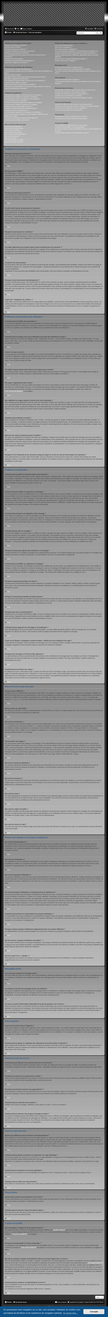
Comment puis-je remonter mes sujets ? (17, 120)
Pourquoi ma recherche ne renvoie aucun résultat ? (70, 92)
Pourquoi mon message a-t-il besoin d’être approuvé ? (21, 118)
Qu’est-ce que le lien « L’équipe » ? (66, 60)
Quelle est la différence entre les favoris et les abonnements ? (74, 104)
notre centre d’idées (27, 1247)
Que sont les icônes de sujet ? (14, 142)
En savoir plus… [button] (70, 1313)
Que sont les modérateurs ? (63, 47)
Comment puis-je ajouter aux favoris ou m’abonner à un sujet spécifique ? (77, 106)
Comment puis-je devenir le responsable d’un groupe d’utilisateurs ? (76, 53)
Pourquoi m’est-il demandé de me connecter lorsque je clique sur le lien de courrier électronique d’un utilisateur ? (27, 87)
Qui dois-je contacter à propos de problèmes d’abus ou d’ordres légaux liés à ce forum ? (78, 129)
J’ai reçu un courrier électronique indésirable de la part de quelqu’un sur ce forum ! (78, 72)
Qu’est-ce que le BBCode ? (13, 126)
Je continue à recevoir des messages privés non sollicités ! (73, 69)
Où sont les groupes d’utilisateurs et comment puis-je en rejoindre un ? (76, 51)
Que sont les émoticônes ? (13, 130)
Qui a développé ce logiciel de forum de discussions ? (71, 125)
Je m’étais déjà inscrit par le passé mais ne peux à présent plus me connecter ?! (25, 56)
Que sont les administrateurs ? (64, 45)
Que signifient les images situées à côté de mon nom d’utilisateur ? (25, 80)
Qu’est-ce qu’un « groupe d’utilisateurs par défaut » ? (71, 59)
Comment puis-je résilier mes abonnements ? (69, 110)
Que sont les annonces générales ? (15, 134)
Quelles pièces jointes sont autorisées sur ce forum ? (71, 116)
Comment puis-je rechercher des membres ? (68, 95)
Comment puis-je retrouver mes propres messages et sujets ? (74, 97)
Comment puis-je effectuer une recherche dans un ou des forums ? (75, 90)
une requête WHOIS (94, 1263)
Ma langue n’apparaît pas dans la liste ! (17, 78)
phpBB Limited (58, 1230)
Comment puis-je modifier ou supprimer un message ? (21, 97)
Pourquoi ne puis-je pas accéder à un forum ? (19, 106)
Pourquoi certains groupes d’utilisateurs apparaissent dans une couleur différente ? (76, 56)
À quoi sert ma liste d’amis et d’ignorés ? (67, 79)
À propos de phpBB (18, 1234)
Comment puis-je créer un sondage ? (16, 100)
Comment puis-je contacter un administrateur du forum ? (72, 132)
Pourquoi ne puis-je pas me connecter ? (17, 53)
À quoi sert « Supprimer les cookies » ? (17, 62)
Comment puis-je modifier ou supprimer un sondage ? (21, 104)
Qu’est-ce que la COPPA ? (13, 47)
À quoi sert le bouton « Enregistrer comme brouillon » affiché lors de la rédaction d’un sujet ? (26, 115)
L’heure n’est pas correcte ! (13, 75)
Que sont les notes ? (11, 138)
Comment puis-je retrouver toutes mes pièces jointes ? (71, 118)
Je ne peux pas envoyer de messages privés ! (69, 67)
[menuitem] (16, 28)
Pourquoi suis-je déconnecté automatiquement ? (19, 60)
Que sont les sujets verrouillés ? (14, 140)
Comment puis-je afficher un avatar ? (16, 82)
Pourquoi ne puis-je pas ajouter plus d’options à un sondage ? (24, 102)
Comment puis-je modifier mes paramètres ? (18, 69)
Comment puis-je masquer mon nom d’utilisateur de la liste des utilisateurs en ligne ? (28, 72)
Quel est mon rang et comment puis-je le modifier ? (20, 84)
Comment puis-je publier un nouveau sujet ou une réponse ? (23, 95)
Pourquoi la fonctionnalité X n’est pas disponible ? (70, 127)
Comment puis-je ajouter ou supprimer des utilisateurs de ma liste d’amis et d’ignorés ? (78, 82)
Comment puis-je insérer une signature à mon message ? (22, 99)
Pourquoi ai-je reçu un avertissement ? (16, 110)
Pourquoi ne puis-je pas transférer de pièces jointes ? (21, 108)
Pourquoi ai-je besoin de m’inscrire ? (16, 45)
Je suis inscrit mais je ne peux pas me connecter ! (20, 51)
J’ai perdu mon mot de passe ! (14, 59)
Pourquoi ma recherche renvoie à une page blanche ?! (71, 94)
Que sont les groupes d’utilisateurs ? (66, 49)
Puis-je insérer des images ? (13, 132)
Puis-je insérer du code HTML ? (14, 128)
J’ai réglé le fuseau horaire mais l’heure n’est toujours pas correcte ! (25, 77)
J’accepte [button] (94, 1312)
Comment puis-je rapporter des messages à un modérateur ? (23, 112)
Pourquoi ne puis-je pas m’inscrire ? (16, 49)
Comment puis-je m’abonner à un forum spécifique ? (71, 108)
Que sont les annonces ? (12, 136)
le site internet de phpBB (13, 391)
